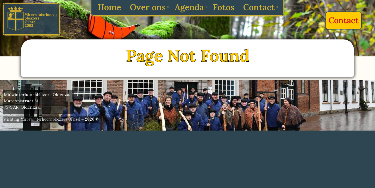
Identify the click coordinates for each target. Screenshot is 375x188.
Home (109, 7)
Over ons (148, 7)
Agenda (190, 7)
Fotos (223, 7)
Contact (260, 7)
